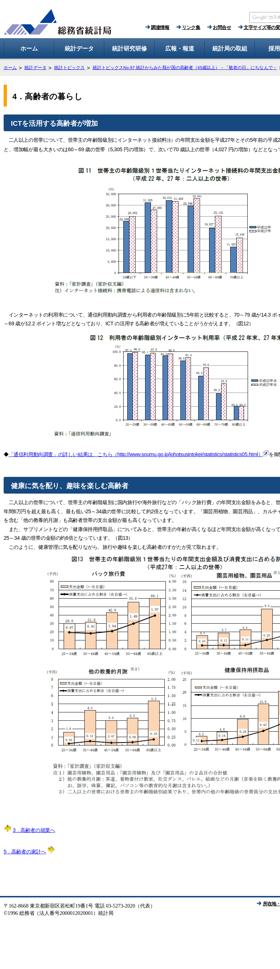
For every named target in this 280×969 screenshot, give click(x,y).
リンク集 (191, 27)
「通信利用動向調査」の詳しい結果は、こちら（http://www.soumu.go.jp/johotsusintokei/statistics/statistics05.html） (139, 454)
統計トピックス (69, 67)
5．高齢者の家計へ (29, 852)
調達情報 (160, 27)
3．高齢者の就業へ (29, 830)
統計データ (35, 67)
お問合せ (222, 27)
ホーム (10, 67)
